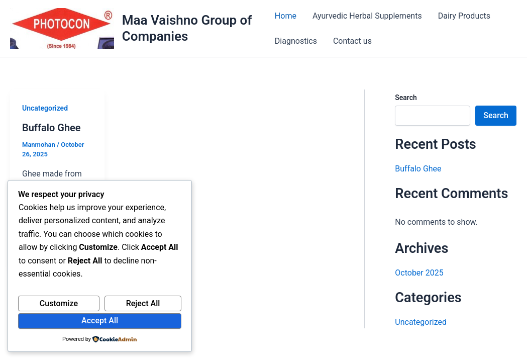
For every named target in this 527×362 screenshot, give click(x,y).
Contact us (352, 41)
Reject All (143, 303)
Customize (59, 303)
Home (285, 16)
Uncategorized (45, 108)
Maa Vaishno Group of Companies (187, 28)
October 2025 (419, 273)
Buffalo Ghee (51, 128)
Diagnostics (296, 41)
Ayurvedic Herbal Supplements (367, 16)
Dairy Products (464, 16)
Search (405, 98)
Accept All (99, 320)
